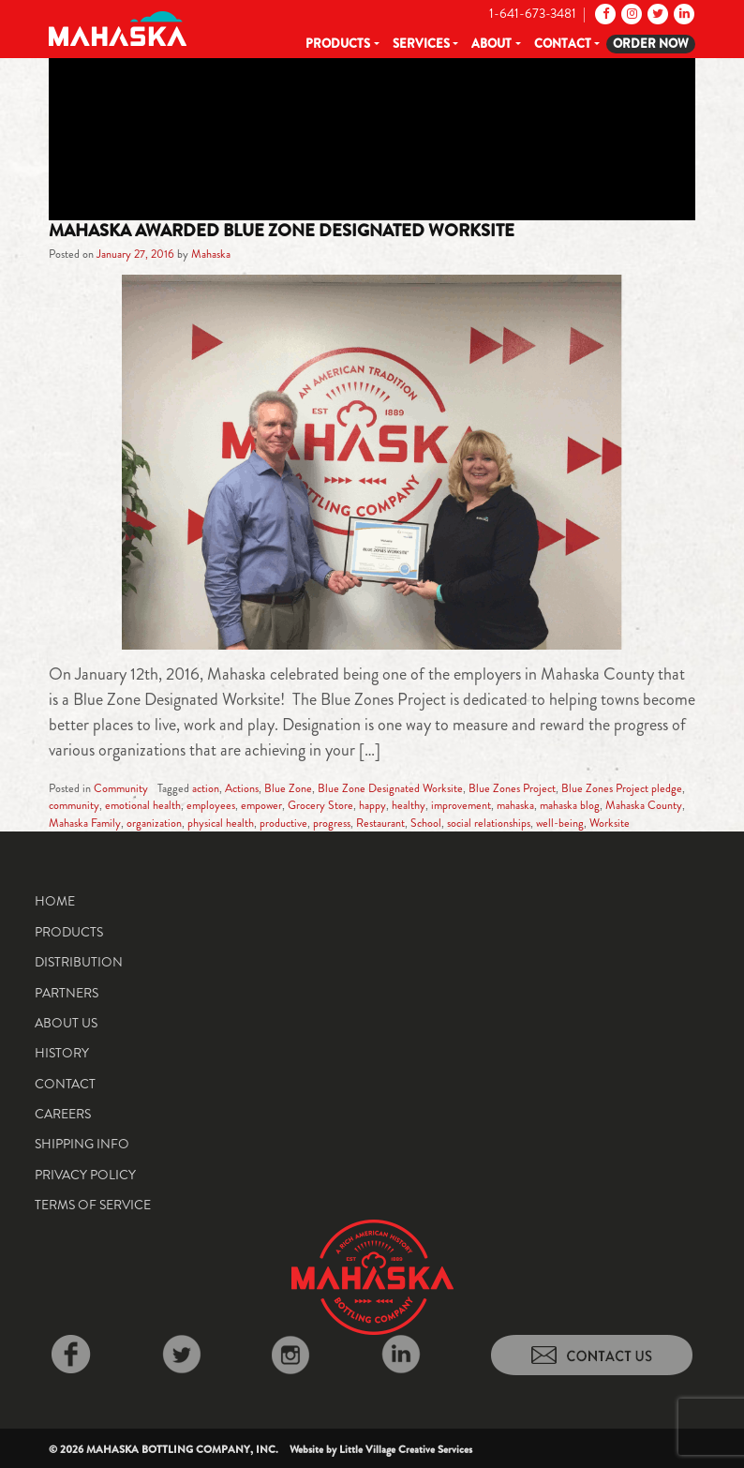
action (205, 788)
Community (121, 788)
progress (331, 823)
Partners (66, 992)
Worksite (609, 823)
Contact (562, 43)
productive (283, 823)
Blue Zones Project (512, 788)
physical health (220, 823)
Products (337, 43)
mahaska (515, 805)
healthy (408, 805)
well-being (560, 823)
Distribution (79, 961)
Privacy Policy (85, 1174)
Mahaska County (643, 805)
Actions (242, 788)
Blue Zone (288, 788)
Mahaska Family (85, 823)
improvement (461, 805)
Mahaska (211, 254)
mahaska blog (570, 805)
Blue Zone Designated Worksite (390, 788)
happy (372, 805)
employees (210, 805)
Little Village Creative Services (405, 1449)
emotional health (143, 805)
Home (55, 900)
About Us (66, 1022)
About (491, 43)
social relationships (488, 823)
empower (261, 805)
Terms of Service (93, 1204)
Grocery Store (320, 805)
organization (154, 823)
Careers (63, 1113)
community (74, 805)
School (425, 823)
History (62, 1052)
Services (421, 43)
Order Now (651, 43)
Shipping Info (82, 1143)
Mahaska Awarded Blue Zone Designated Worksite (281, 230)
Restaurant (380, 823)
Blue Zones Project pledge (621, 788)
